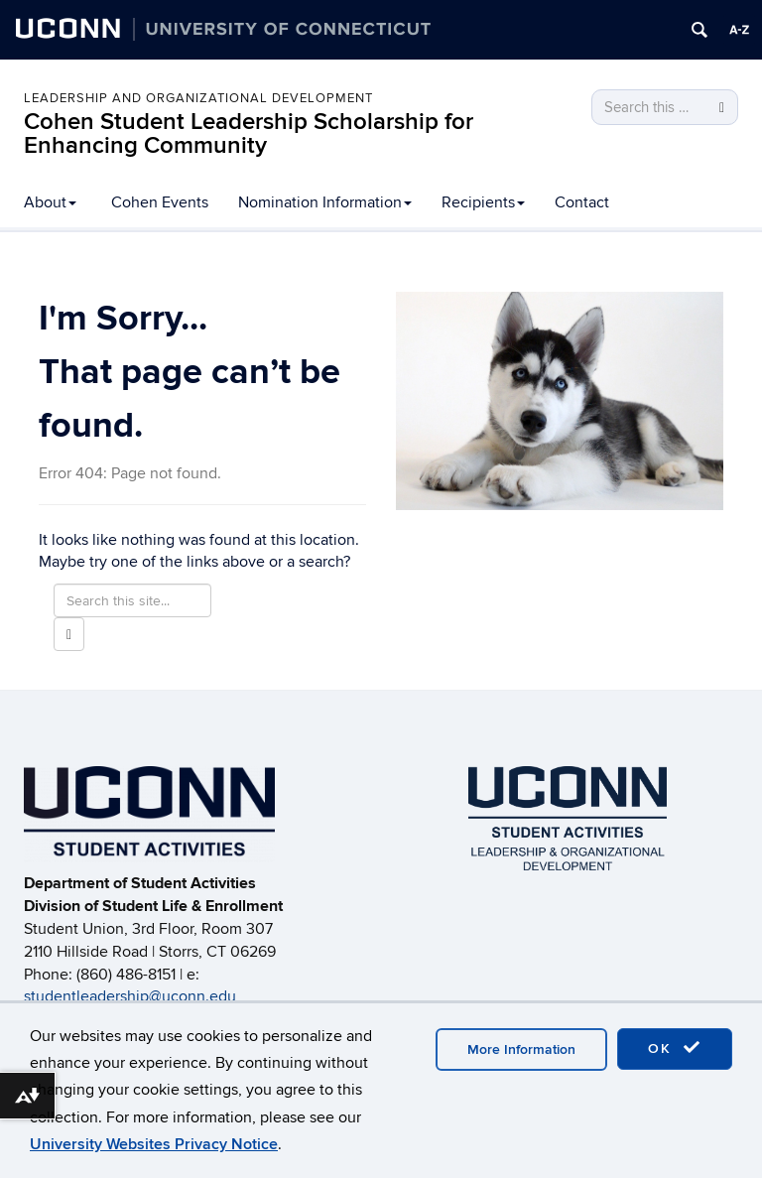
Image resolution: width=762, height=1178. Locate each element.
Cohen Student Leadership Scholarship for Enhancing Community (248, 133)
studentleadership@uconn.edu (130, 996)
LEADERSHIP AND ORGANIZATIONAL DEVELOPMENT (198, 98)
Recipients (483, 202)
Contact (582, 202)
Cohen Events (159, 202)
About (50, 202)
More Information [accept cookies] (521, 1049)
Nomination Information (325, 202)
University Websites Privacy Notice (154, 1144)
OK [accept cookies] (674, 1048)
